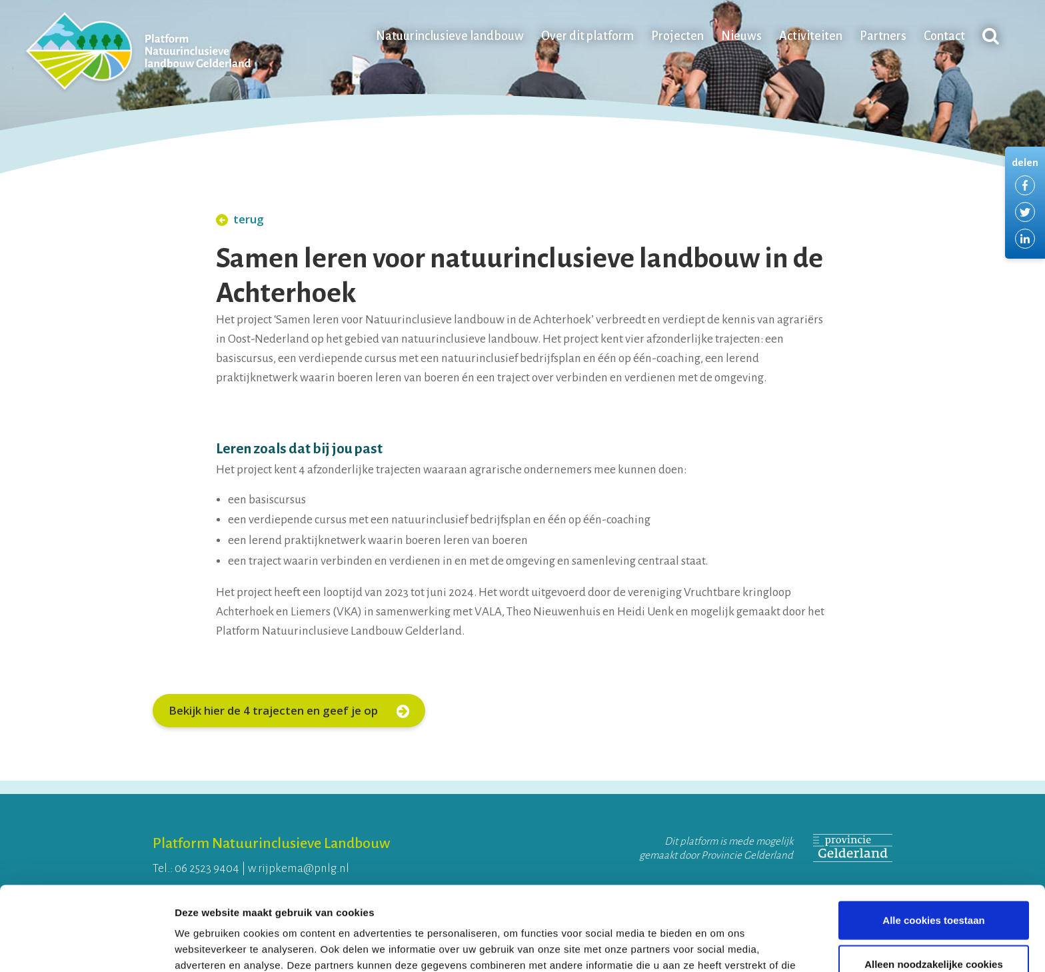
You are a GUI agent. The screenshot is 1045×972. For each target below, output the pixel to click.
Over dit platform (587, 36)
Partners (883, 36)
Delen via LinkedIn (1025, 239)
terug (240, 219)
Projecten (677, 36)
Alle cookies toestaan (933, 841)
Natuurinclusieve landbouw (450, 36)
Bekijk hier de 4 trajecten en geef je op (289, 710)
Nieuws (741, 36)
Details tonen (720, 945)
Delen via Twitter (1025, 212)
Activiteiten (810, 36)
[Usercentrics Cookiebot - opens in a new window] (86, 946)
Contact (944, 36)
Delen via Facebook (1025, 185)
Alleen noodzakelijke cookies (933, 885)
